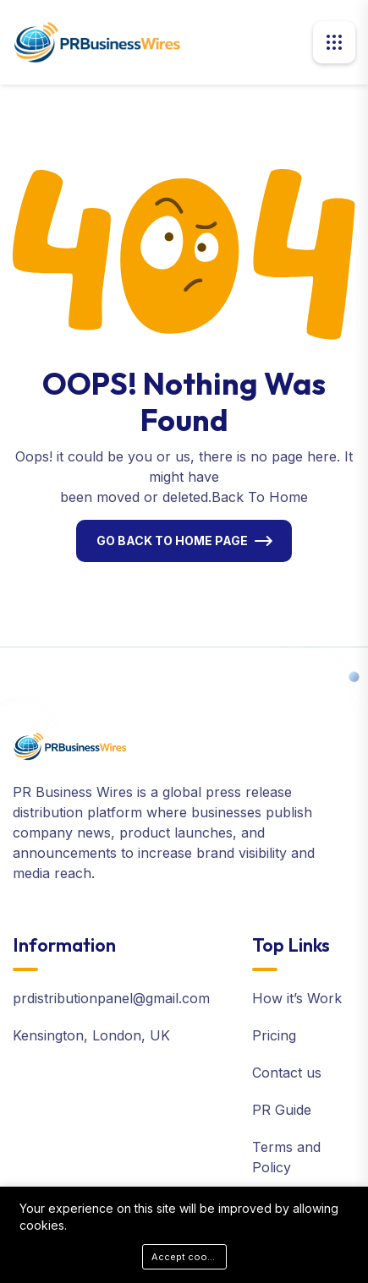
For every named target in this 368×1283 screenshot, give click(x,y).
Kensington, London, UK (91, 1035)
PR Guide (281, 1109)
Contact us (286, 1072)
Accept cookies (189, 1257)
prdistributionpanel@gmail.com (111, 998)
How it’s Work (297, 998)
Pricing (274, 1035)
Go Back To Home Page (172, 540)
